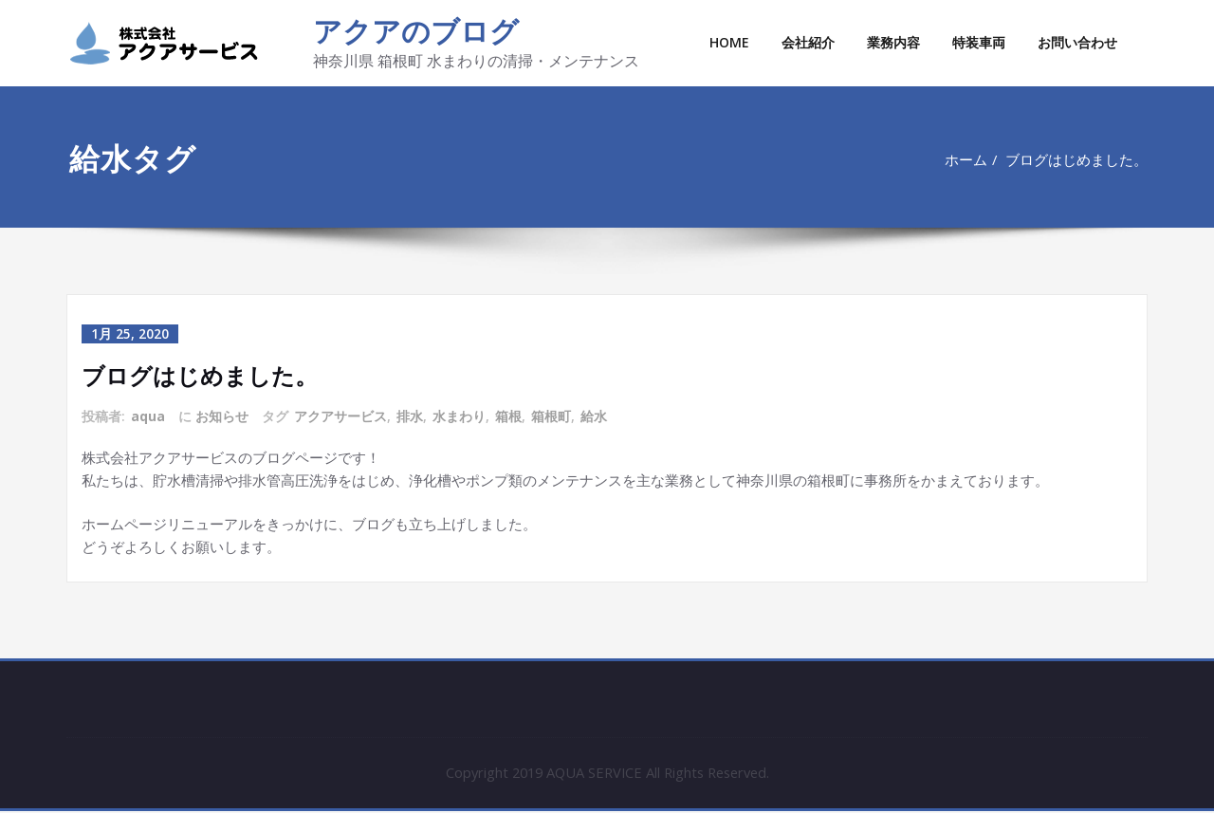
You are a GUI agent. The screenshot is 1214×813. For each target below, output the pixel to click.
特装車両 (978, 42)
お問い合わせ (1077, 42)
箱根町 (551, 416)
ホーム (972, 159)
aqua (148, 416)
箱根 (508, 416)
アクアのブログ (416, 30)
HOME (729, 42)
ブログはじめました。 (1084, 159)
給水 (593, 416)
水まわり (459, 416)
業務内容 (893, 42)
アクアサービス (340, 416)
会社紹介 (808, 42)
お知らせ (221, 416)
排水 (409, 416)
